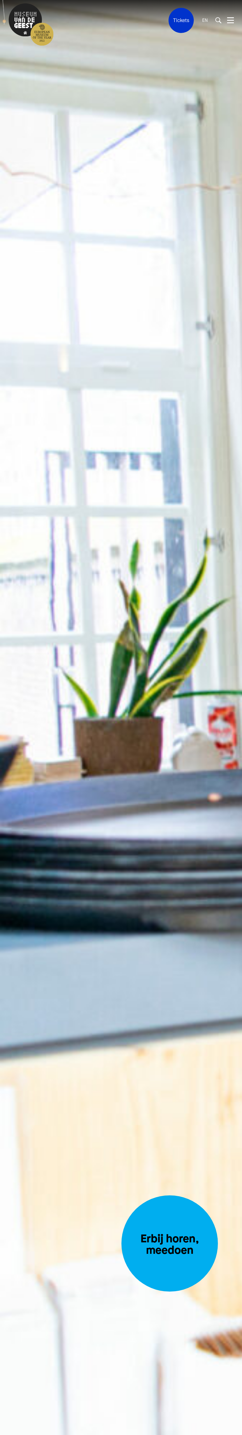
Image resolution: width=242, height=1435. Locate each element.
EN (205, 20)
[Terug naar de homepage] (25, 20)
